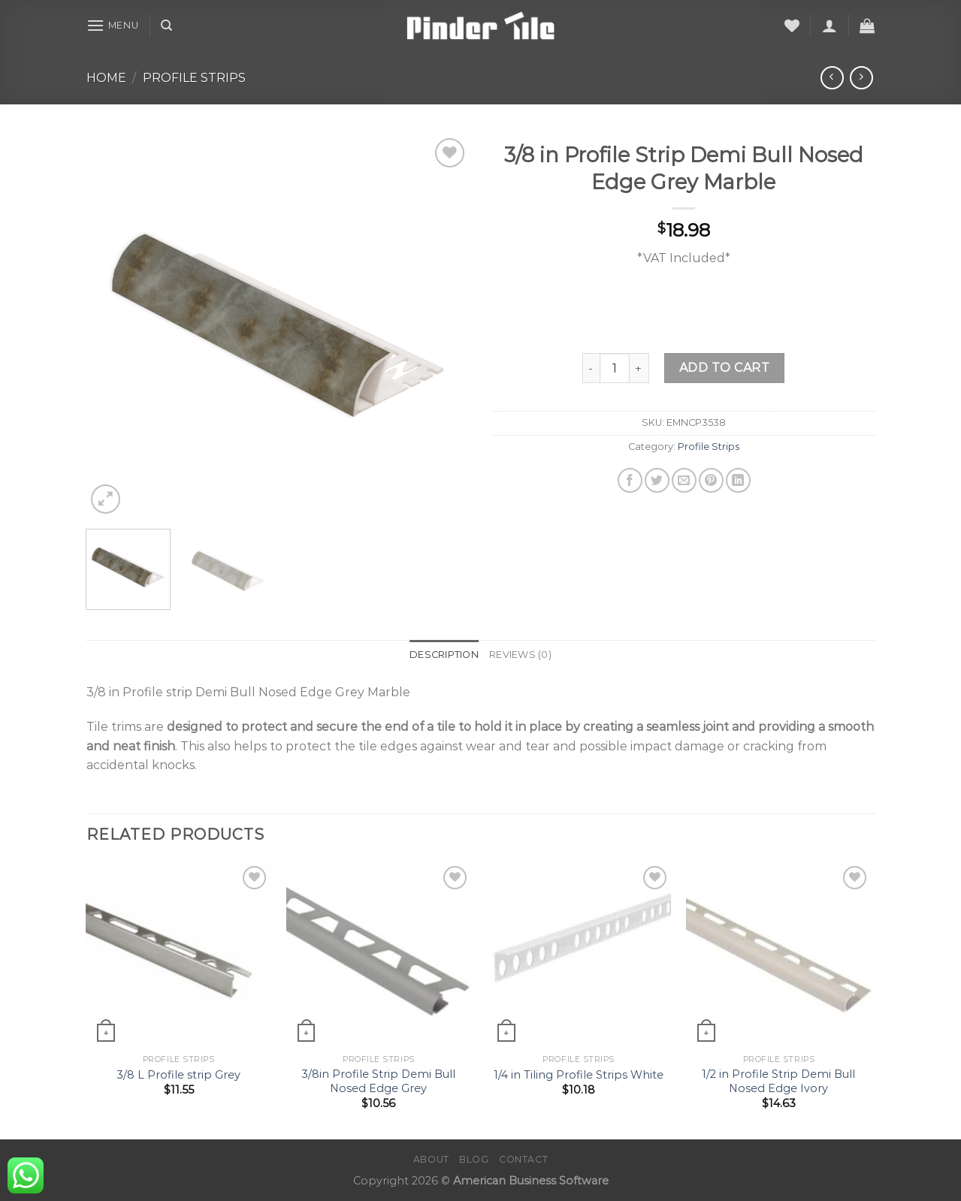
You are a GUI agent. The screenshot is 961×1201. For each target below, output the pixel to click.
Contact (523, 1159)
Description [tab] (444, 654)
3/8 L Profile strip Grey (178, 1075)
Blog (473, 1159)
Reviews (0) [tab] (520, 654)
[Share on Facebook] (630, 480)
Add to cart (724, 368)
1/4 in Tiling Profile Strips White (578, 1075)
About (431, 1159)
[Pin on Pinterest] (711, 480)
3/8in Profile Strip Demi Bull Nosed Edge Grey (378, 1081)
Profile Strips (194, 78)
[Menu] (112, 25)
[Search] (166, 25)
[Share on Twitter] (657, 480)
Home (106, 78)
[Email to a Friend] (684, 480)
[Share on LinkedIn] (738, 480)
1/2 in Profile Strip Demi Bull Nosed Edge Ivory (778, 1081)
